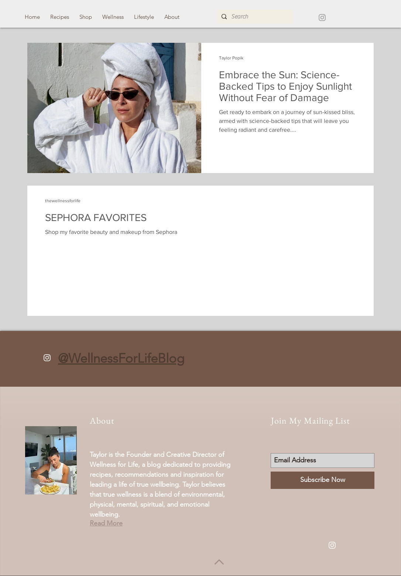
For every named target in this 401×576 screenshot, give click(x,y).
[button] (59, 17)
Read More (106, 523)
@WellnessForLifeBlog (121, 358)
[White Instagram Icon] (47, 357)
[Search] (254, 17)
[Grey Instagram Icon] (322, 17)
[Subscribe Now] (322, 480)
